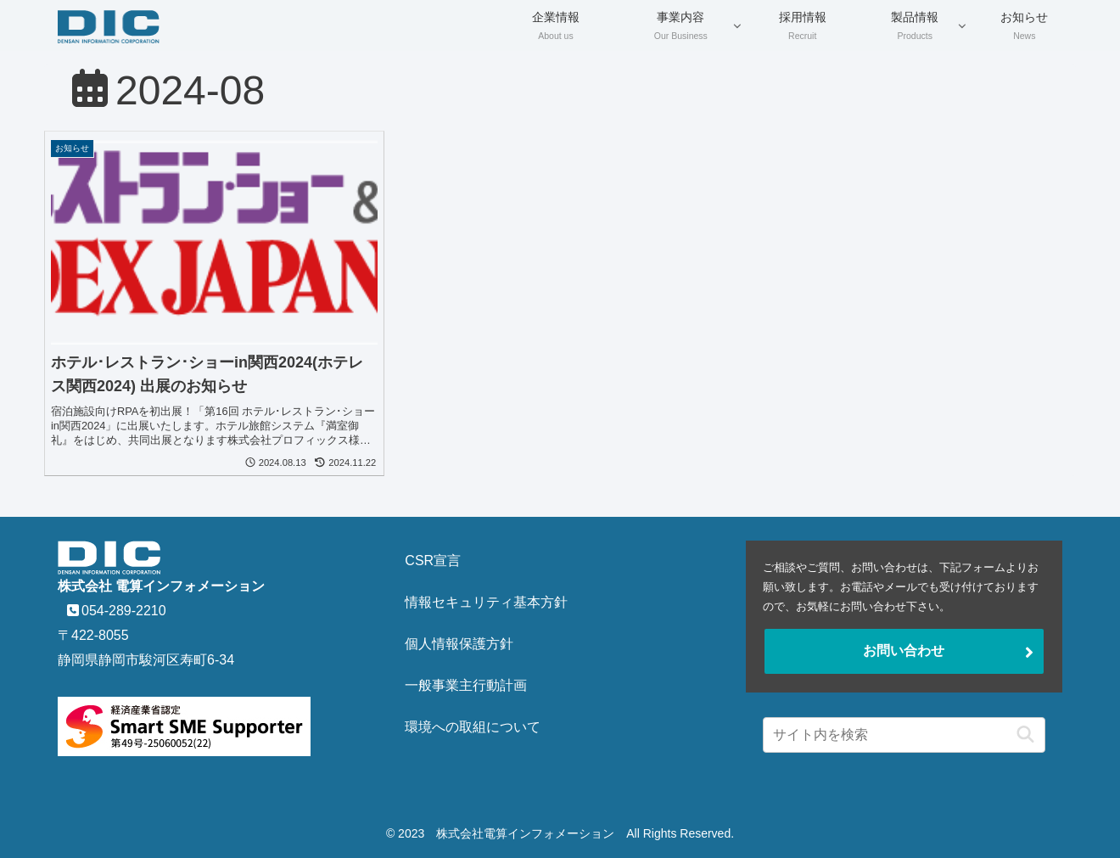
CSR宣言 (433, 560)
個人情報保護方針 (459, 643)
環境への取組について (472, 727)
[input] (904, 735)
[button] (1021, 734)
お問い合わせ (903, 650)
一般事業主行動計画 (466, 685)
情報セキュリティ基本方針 (486, 602)
